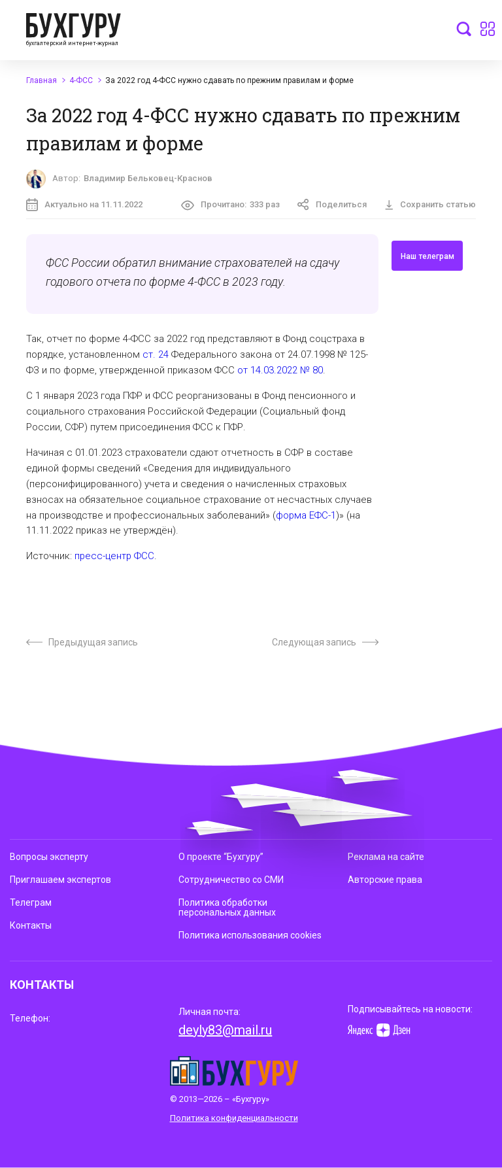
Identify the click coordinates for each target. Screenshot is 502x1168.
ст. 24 (155, 354)
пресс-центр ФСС (114, 556)
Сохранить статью (430, 204)
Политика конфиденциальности (234, 1118)
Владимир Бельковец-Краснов (148, 178)
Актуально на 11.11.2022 (84, 204)
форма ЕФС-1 (306, 515)
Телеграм (31, 902)
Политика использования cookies (250, 935)
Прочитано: (230, 205)
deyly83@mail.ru (225, 1030)
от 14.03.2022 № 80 (280, 370)
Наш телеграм (427, 256)
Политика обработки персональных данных (227, 907)
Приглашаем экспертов (60, 879)
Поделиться (332, 205)
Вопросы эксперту (49, 856)
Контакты (31, 925)
